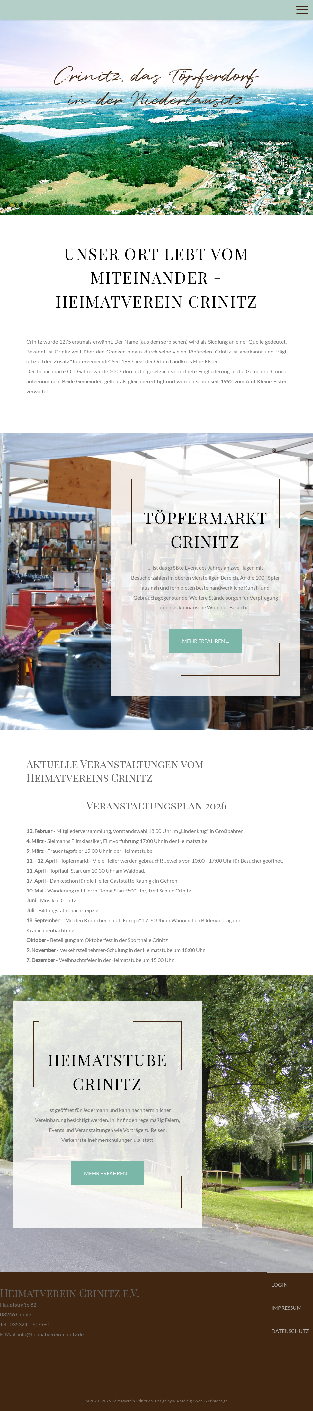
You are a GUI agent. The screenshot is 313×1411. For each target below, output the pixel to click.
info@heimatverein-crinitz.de (51, 1334)
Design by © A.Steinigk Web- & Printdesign (191, 1400)
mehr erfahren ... (205, 641)
